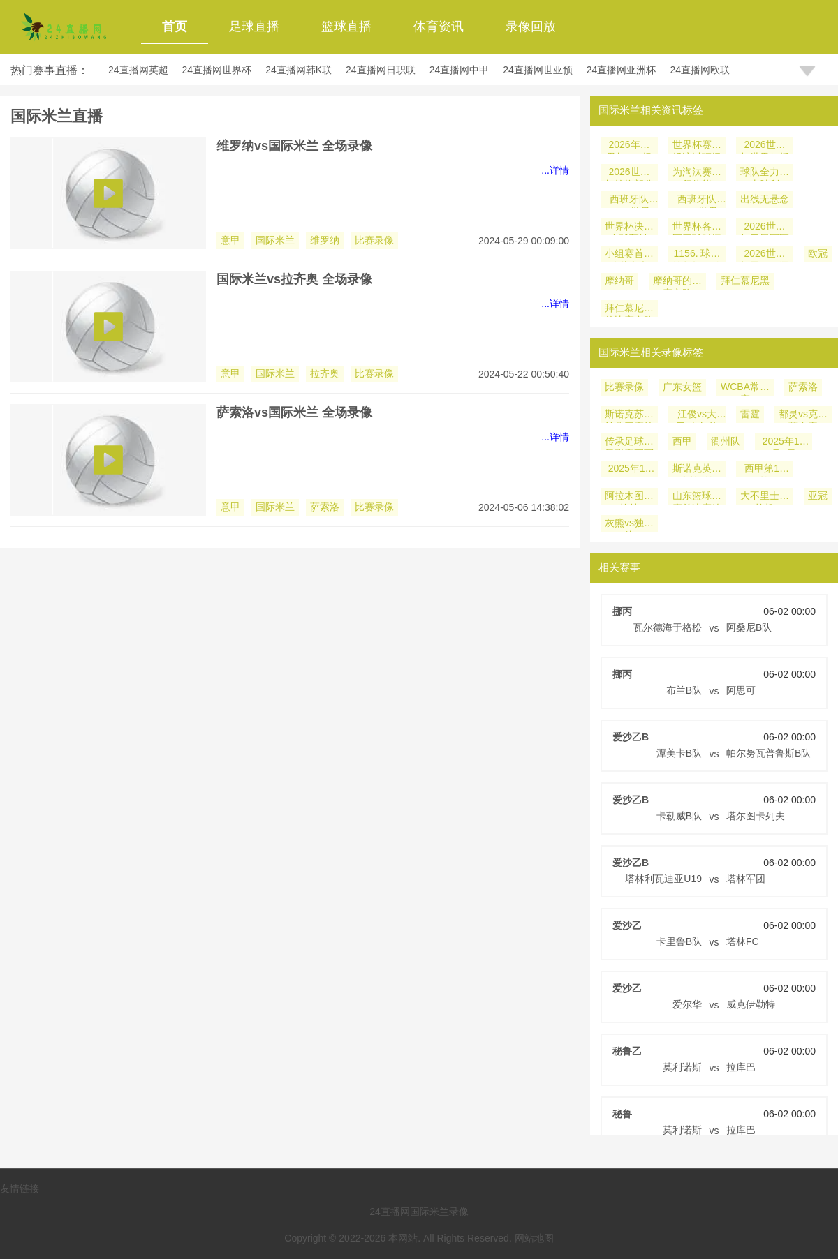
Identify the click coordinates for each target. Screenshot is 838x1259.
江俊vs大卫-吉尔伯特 (697, 415)
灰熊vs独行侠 (629, 524)
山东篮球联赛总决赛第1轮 (696, 497)
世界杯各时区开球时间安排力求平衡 (696, 228)
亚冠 (818, 495)
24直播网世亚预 (538, 69)
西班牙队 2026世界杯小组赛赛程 (696, 200)
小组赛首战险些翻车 (629, 255)
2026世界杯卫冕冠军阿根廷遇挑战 (764, 228)
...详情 (555, 170)
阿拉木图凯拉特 (629, 497)
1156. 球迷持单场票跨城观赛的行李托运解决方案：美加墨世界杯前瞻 (696, 255)
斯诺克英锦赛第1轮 (696, 470)
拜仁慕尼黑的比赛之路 (629, 309)
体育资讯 (438, 26)
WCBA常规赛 (745, 388)
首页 (174, 26)
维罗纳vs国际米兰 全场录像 (294, 146)
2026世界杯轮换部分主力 (629, 173)
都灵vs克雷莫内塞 (803, 415)
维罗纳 (324, 240)
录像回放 (531, 26)
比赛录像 (374, 240)
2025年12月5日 (784, 442)
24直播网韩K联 (298, 69)
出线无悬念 (764, 198)
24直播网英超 (138, 69)
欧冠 (818, 253)
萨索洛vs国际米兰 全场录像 (294, 412)
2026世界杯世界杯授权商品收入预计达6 (764, 146)
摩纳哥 (619, 280)
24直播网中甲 (459, 69)
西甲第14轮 (764, 470)
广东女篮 (682, 386)
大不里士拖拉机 (764, 497)
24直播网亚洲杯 (621, 69)
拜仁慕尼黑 (745, 280)
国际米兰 (275, 240)
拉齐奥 (324, 373)
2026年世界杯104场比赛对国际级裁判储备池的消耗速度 (629, 146)
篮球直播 (346, 26)
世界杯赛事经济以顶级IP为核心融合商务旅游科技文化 (696, 146)
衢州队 (725, 441)
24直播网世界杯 (217, 69)
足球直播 (254, 26)
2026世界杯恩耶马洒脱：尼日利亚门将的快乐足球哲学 (764, 255)
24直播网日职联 (381, 69)
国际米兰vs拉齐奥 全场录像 (294, 279)
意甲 (230, 240)
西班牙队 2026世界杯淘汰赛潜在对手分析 (629, 200)
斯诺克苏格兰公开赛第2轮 (629, 415)
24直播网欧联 (700, 69)
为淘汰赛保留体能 (696, 173)
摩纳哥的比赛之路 (677, 282)
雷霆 (750, 413)
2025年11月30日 (629, 470)
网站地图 (534, 1238)
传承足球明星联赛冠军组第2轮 (629, 442)
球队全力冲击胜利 (764, 173)
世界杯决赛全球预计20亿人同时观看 (629, 228)
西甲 (682, 441)
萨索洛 (324, 506)
